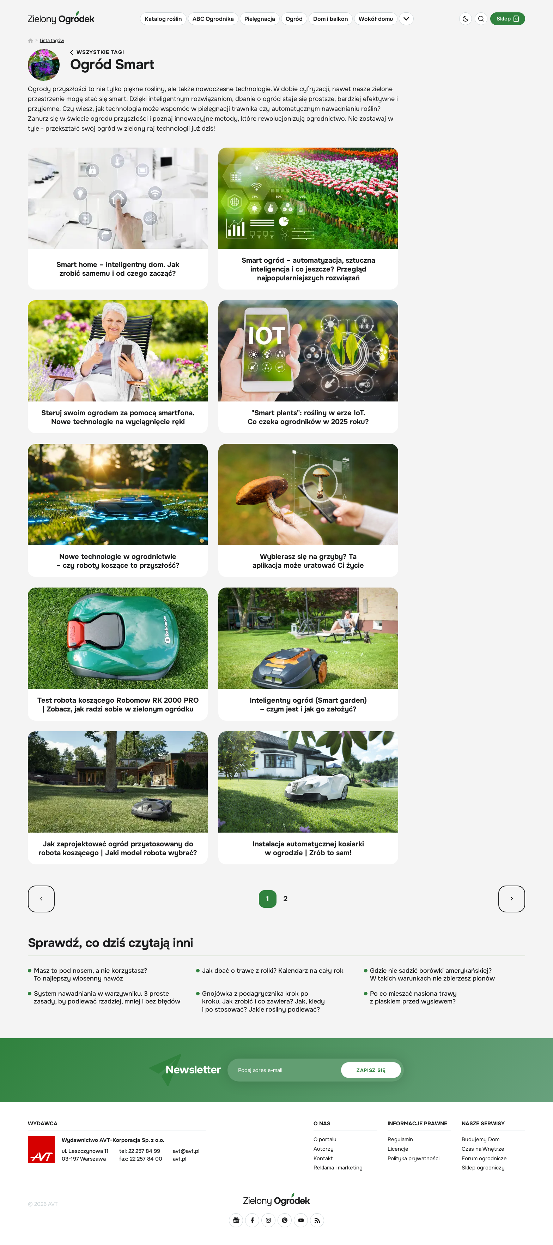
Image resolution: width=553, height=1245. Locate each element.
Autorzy (324, 1148)
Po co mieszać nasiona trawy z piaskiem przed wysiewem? (413, 998)
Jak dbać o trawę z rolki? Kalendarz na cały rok (273, 971)
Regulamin (400, 1139)
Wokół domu (376, 19)
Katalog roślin (163, 19)
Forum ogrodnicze (484, 1158)
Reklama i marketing (338, 1167)
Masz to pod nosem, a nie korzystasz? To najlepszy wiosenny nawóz (90, 975)
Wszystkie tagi (97, 52)
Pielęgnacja (259, 19)
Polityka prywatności (413, 1158)
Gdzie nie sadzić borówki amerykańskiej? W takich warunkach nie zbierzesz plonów (432, 975)
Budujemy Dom (480, 1139)
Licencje (398, 1148)
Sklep (508, 18)
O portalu (325, 1139)
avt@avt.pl (186, 1151)
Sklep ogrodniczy (483, 1167)
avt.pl (179, 1158)
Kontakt (323, 1158)
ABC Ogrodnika (213, 19)
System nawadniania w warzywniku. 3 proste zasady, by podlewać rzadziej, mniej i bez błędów (107, 998)
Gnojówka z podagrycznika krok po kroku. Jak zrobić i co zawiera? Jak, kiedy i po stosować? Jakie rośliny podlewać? (263, 1001)
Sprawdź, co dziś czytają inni (110, 943)
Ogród (294, 19)
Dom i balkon (330, 19)
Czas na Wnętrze (483, 1148)
